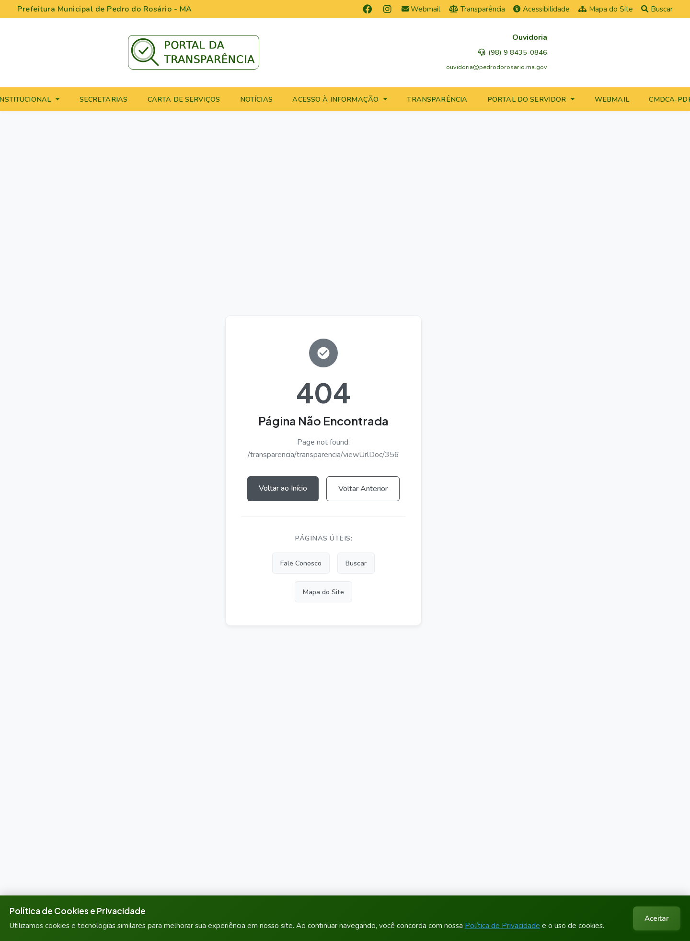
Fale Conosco (301, 563)
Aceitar (656, 918)
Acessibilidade (541, 9)
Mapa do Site (605, 9)
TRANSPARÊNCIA (437, 99)
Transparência (477, 9)
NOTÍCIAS (256, 99)
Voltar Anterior (363, 488)
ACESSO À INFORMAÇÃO (335, 99)
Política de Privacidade (502, 925)
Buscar (657, 9)
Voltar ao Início (283, 488)
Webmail (421, 9)
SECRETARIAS (104, 99)
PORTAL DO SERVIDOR (526, 99)
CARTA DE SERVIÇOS (184, 99)
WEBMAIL (612, 99)
